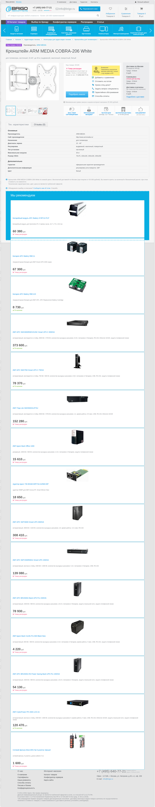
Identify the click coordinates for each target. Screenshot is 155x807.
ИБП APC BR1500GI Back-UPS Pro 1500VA (29, 598)
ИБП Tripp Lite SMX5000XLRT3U (25, 408)
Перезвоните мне (88, 9)
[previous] (4, 30)
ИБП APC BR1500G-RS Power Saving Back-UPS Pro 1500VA (36, 674)
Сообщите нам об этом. (42, 188)
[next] (150, 30)
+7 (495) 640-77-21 (42, 7)
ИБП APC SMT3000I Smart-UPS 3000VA (28, 522)
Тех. (18, 124)
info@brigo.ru (65, 8)
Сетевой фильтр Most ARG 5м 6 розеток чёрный (31, 750)
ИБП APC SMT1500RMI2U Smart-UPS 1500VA (31, 560)
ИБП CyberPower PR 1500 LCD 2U (26, 712)
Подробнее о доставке (135, 97)
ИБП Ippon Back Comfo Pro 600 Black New (29, 636)
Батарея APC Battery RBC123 (24, 294)
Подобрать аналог (77, 94)
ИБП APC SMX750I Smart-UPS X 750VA (28, 370)
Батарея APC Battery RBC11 (24, 256)
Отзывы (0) (39, 124)
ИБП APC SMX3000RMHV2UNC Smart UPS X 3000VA (34, 332)
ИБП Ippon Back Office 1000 (23, 446)
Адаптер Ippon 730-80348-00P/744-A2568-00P (31, 484)
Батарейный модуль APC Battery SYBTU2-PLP (31, 218)
